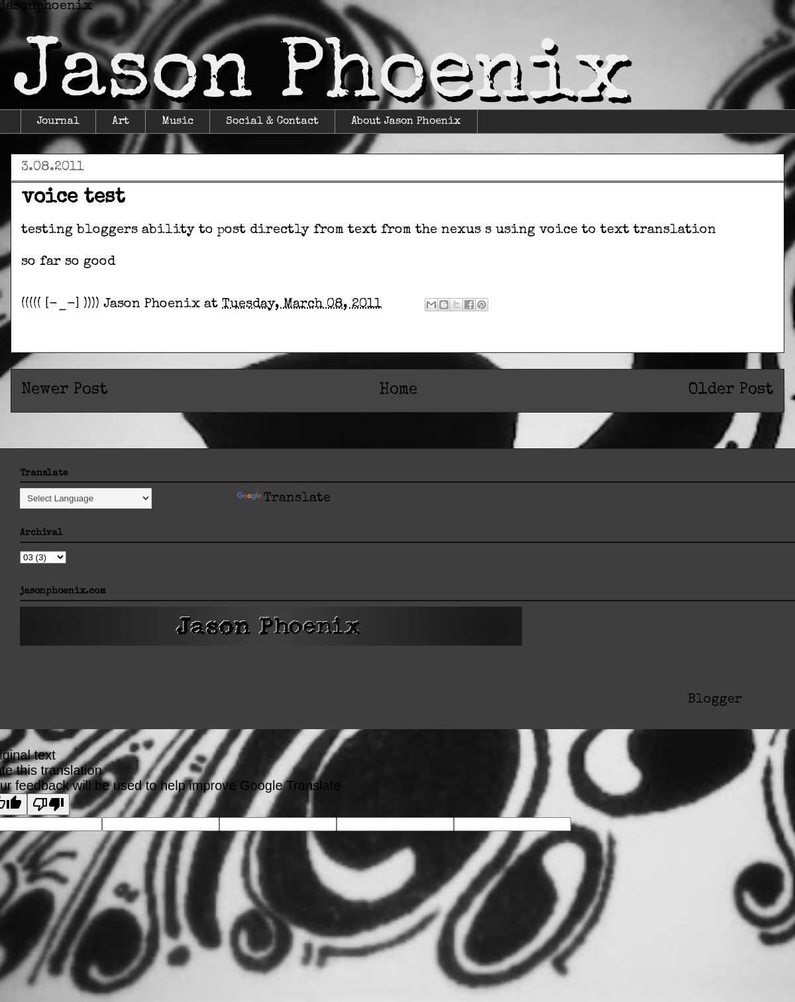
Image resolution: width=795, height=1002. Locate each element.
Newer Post (64, 390)
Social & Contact (272, 122)
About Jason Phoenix (406, 122)
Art (120, 122)
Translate (284, 498)
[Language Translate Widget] (86, 498)
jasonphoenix (46, 6)
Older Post (731, 390)
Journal (58, 122)
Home (398, 390)
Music (177, 122)
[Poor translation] (48, 804)
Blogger (714, 700)
